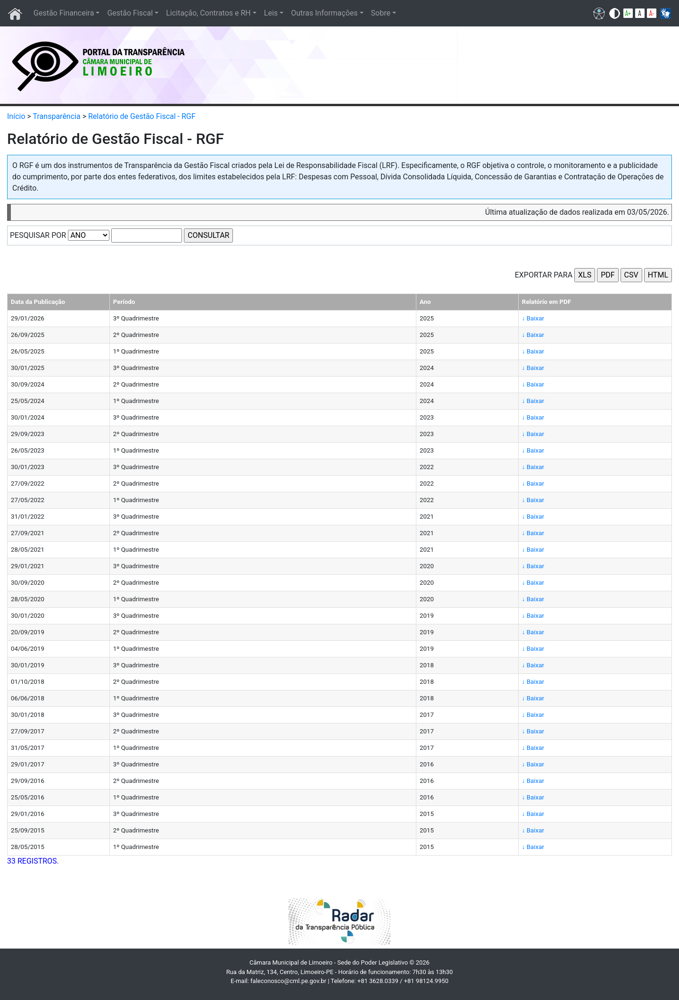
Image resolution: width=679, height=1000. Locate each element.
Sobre (380, 12)
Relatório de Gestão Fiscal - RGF (142, 116)
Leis (271, 12)
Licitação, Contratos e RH (208, 12)
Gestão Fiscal (130, 12)
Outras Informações (324, 12)
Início (16, 116)
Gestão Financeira (63, 12)
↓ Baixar (533, 318)
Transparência (57, 116)
